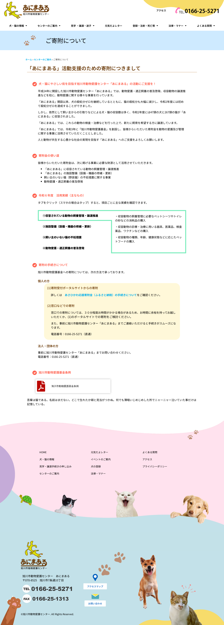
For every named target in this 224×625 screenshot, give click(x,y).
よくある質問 (206, 25)
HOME (42, 452)
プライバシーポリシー (154, 466)
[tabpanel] (148, 230)
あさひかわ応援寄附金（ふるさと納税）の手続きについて (101, 295)
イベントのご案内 (101, 459)
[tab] (75, 215)
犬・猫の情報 (18, 25)
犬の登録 (96, 466)
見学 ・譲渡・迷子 (82, 25)
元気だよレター (113, 25)
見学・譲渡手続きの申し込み (55, 466)
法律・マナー (177, 25)
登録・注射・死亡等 (145, 25)
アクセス (161, 10)
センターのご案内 (49, 25)
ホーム (28, 59)
